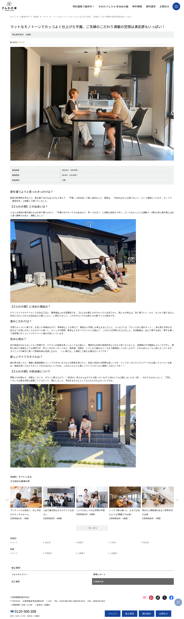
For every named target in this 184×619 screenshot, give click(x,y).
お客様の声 (98, 581)
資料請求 (151, 6)
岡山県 (146, 542)
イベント (112, 613)
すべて (15, 542)
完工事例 (16, 581)
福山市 (48, 542)
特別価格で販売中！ (84, 6)
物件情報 (137, 6)
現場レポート (99, 574)
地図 (50, 601)
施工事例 (129, 613)
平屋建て (49, 553)
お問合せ (164, 6)
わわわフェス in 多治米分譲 (113, 6)
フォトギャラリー (20, 574)
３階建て (114, 553)
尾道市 (80, 542)
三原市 (113, 542)
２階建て (81, 553)
